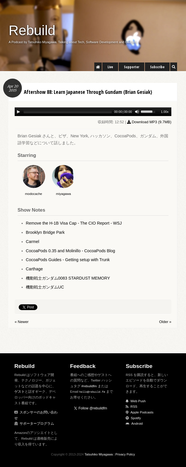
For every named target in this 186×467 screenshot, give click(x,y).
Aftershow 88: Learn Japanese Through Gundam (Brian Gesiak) (88, 91)
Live (110, 66)
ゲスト (19, 391)
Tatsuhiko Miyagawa (99, 454)
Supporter (131, 66)
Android (137, 423)
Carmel (32, 241)
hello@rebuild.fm (92, 392)
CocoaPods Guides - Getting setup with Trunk (68, 259)
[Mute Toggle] (137, 111)
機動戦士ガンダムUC (45, 287)
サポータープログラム (37, 423)
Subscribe (157, 66)
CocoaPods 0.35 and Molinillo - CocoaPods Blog (70, 250)
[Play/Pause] (18, 111)
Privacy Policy (125, 454)
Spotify (136, 418)
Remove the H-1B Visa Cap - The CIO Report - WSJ (74, 223)
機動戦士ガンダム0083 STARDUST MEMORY (68, 278)
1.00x (164, 111)
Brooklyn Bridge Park (45, 232)
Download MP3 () (149, 122)
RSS (134, 406)
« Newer (21, 322)
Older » (165, 322)
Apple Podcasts (142, 412)
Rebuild (32, 30)
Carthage (34, 269)
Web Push (138, 401)
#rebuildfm (89, 386)
